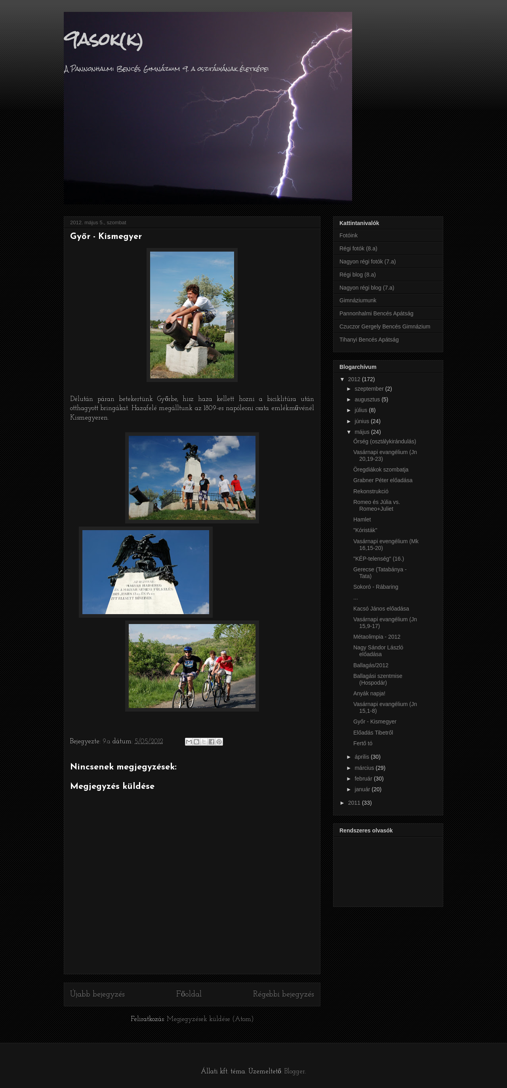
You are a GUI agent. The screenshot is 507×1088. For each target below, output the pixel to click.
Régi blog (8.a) (357, 274)
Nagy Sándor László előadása (378, 650)
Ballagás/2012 (371, 665)
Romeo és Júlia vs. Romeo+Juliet (376, 505)
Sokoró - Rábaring (375, 587)
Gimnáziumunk (357, 300)
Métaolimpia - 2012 (376, 637)
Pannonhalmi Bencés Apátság (376, 313)
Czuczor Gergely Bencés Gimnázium (385, 326)
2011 (355, 803)
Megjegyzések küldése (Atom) (210, 1019)
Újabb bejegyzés (97, 994)
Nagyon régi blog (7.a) (367, 287)
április (362, 757)
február (364, 778)
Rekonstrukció (371, 491)
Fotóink (348, 235)
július (362, 410)
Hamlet (362, 519)
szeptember (370, 389)
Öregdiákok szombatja (380, 469)
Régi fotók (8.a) (358, 248)
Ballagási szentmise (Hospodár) (377, 679)
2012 (355, 379)
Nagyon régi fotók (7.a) (367, 261)
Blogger (294, 1071)
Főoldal (189, 994)
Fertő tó (362, 743)
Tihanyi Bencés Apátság (369, 339)
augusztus (368, 399)
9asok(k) (104, 39)
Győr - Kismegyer (374, 721)
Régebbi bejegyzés (283, 994)
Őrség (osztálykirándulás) (384, 441)
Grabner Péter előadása (382, 480)
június (362, 421)
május (363, 432)
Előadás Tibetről (373, 732)
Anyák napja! (369, 693)
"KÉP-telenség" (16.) (378, 558)
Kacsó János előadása (381, 608)
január (363, 789)
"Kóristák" (365, 530)
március (365, 768)
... (355, 597)
